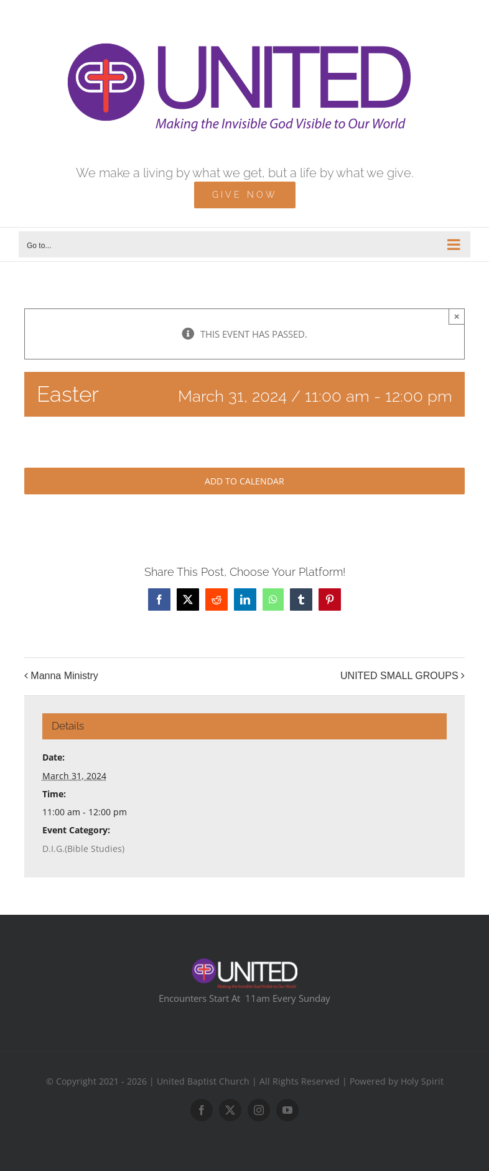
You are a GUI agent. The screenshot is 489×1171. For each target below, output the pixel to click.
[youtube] (287, 1110)
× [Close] (457, 316)
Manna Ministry (64, 675)
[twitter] (230, 1110)
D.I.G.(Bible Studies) (83, 848)
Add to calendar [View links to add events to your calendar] (244, 481)
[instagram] (259, 1110)
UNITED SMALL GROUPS (399, 675)
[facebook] (201, 1110)
